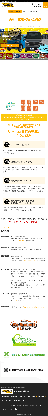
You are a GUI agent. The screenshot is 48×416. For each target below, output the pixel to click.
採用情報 (32, 405)
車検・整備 (14, 396)
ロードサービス (6, 400)
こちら (15, 300)
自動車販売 (5, 396)
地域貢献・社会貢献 (22, 405)
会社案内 (13, 405)
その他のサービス (19, 400)
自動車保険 (41, 396)
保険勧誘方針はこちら (30, 261)
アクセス (33, 5)
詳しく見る (10, 45)
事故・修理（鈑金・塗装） (27, 396)
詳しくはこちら (21, 241)
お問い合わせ (39, 5)
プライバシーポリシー (7, 409)
